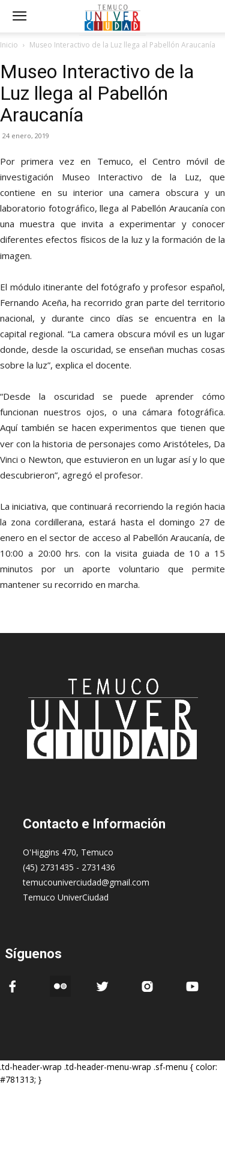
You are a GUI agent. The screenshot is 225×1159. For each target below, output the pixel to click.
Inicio (9, 45)
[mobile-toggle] (19, 16)
